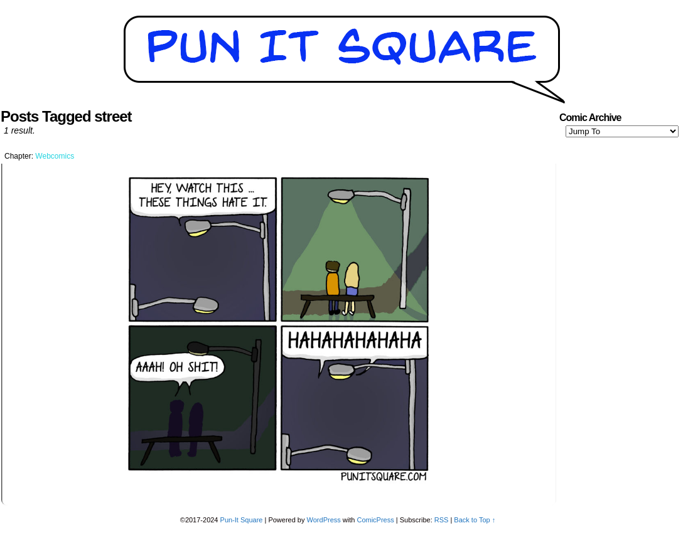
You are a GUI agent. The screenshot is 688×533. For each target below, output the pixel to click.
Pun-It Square (241, 520)
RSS (441, 520)
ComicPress (375, 520)
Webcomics (54, 156)
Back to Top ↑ (474, 520)
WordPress (324, 520)
